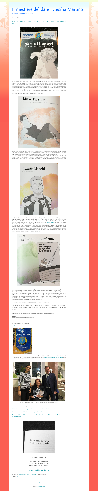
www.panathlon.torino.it (17, 325)
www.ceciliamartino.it (39, 470)
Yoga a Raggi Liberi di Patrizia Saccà (53, 357)
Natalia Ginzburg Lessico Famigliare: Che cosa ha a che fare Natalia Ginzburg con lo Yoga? (34, 409)
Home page (39, 482)
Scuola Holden (50, 222)
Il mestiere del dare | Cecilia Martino (47, 9)
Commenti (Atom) (41, 486)
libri (17, 476)
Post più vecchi (61, 482)
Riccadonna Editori (16, 319)
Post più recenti (16, 482)
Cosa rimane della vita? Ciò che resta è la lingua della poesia (27, 411)
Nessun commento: (31, 474)
